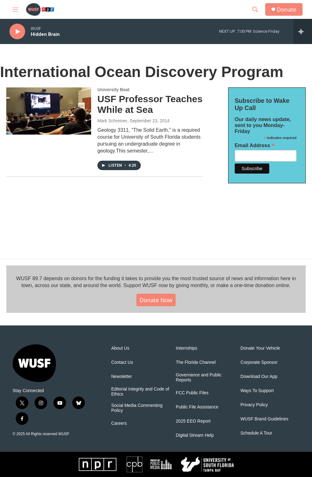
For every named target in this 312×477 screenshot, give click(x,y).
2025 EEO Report (193, 421)
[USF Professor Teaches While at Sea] (48, 111)
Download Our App (258, 376)
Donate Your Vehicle (260, 348)
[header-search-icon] (255, 9)
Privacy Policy (254, 404)
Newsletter (121, 376)
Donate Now (156, 300)
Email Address (255, 145)
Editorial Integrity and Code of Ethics (140, 392)
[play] (17, 31)
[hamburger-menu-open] (15, 9)
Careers (119, 423)
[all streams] (302, 31)
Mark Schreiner (112, 120)
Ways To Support (257, 390)
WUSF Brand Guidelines (264, 419)
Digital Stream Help (195, 435)
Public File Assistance (197, 407)
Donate (286, 9)
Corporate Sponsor (258, 362)
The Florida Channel (196, 362)
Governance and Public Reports (199, 377)
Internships (186, 348)
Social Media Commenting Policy (136, 408)
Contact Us (122, 362)
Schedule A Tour (256, 433)
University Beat (113, 89)
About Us (120, 348)
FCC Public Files (192, 393)
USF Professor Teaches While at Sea (150, 104)
